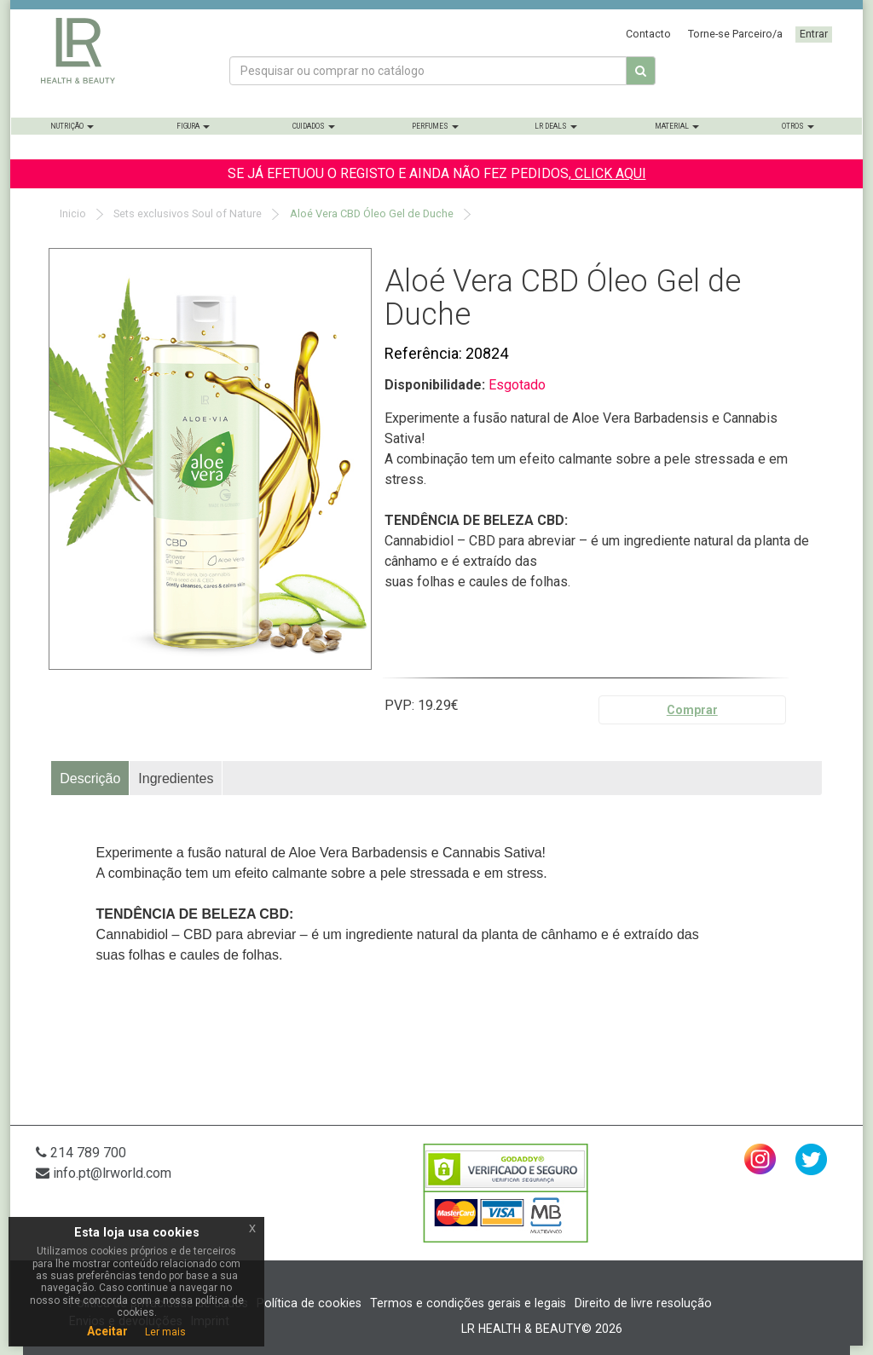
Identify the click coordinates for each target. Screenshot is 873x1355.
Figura (193, 126)
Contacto (648, 33)
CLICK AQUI (608, 173)
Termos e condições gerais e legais (468, 1303)
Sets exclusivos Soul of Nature (186, 213)
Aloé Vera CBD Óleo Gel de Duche (370, 213)
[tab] (90, 778)
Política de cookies (309, 1303)
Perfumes (435, 126)
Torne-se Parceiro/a (735, 33)
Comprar (692, 710)
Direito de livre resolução (643, 1303)
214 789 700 (81, 1153)
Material (677, 126)
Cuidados (313, 126)
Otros (798, 126)
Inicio (71, 213)
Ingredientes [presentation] (175, 778)
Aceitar (107, 1331)
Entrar (814, 33)
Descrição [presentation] (90, 778)
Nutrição (72, 126)
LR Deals (556, 126)
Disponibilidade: (436, 385)
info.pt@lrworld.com (103, 1173)
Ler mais (165, 1332)
